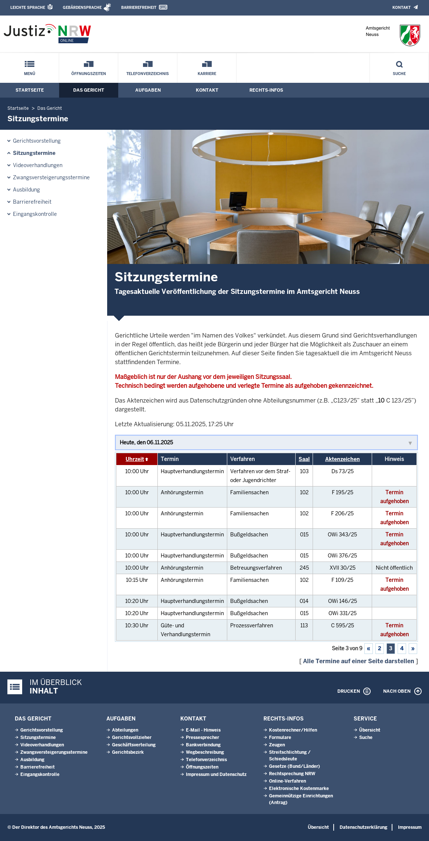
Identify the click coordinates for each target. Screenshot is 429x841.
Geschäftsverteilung (134, 745)
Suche (399, 73)
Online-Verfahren (287, 781)
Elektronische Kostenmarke (299, 788)
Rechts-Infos (266, 90)
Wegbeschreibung (205, 752)
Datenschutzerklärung (363, 827)
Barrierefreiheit (138, 7)
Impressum (410, 827)
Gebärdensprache (82, 7)
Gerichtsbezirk (128, 752)
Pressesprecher (202, 737)
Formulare (280, 737)
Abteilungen (125, 730)
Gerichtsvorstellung (37, 141)
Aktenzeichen (342, 459)
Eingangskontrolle (35, 214)
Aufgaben (148, 90)
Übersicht (369, 730)
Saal (304, 459)
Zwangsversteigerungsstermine (51, 177)
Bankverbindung (203, 745)
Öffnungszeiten (88, 73)
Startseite (30, 90)
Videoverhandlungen (37, 165)
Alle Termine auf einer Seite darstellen (358, 661)
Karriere (207, 73)
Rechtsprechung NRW (292, 774)
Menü (29, 73)
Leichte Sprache (27, 7)
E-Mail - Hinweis (203, 730)
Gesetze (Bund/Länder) (294, 766)
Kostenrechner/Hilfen (293, 730)
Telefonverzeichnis (147, 73)
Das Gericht (88, 90)
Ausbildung (26, 189)
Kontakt (401, 7)
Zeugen (277, 745)
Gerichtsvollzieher (131, 737)
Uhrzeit (135, 459)
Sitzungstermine (34, 153)
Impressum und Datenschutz (216, 774)
